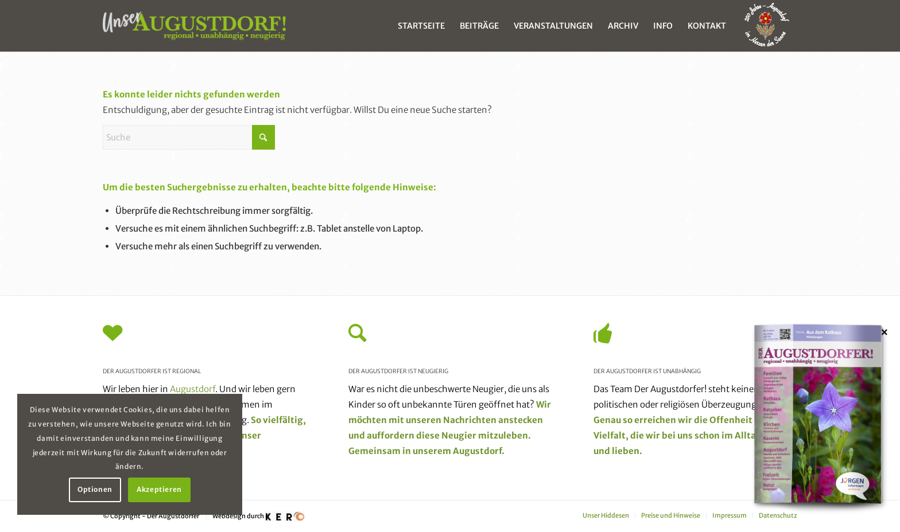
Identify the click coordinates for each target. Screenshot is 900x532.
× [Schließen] (884, 332)
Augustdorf (192, 389)
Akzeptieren (159, 489)
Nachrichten (469, 419)
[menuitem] (421, 26)
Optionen (95, 489)
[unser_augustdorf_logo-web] (194, 26)
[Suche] (189, 137)
